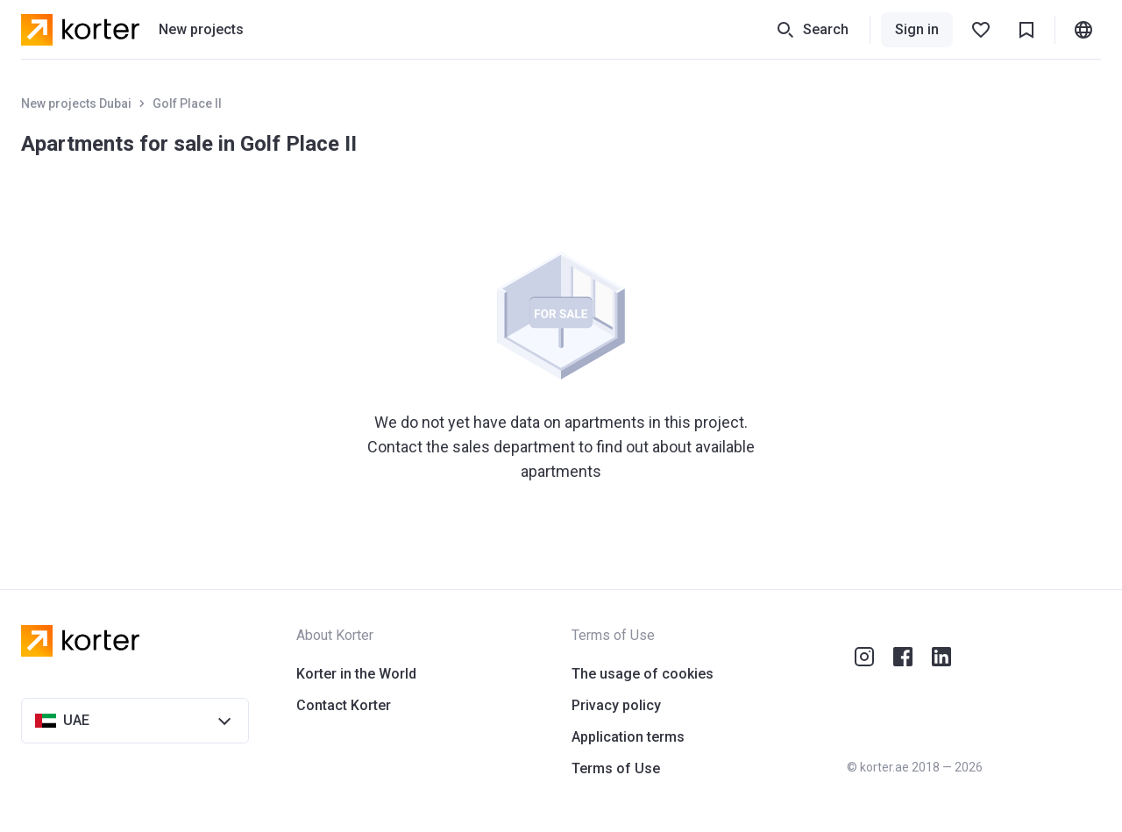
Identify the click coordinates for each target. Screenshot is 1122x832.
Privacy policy (616, 705)
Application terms (628, 737)
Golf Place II (187, 103)
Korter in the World (356, 673)
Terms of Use (616, 768)
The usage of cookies (643, 673)
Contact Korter (343, 705)
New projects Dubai (76, 103)
